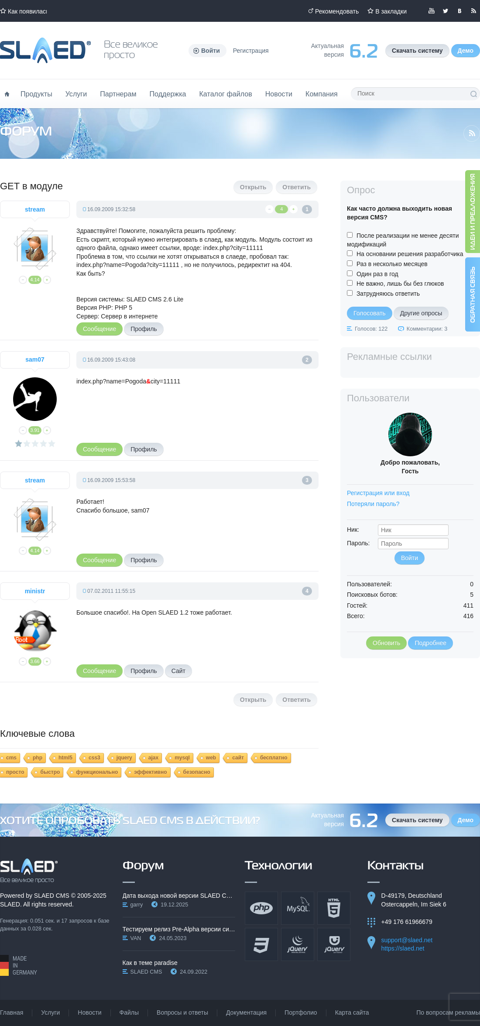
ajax (153, 758)
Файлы (129, 1012)
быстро (50, 772)
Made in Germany (18, 965)
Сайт (178, 670)
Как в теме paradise (150, 962)
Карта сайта (352, 1012)
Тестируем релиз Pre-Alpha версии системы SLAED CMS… (179, 929)
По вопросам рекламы (448, 1012)
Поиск (473, 93)
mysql (182, 758)
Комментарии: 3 (427, 329)
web (211, 758)
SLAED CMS (51, 895)
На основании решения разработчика (410, 253)
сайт (238, 758)
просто (15, 772)
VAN (135, 938)
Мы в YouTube (431, 10)
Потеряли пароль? (373, 503)
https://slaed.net (403, 948)
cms (11, 758)
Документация (246, 1012)
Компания (321, 94)
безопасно (196, 772)
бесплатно (274, 758)
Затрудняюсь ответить (388, 293)
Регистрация (251, 50)
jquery (124, 758)
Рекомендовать (337, 11)
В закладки (391, 11)
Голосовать (369, 313)
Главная (11, 1012)
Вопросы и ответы (182, 1012)
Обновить (386, 643)
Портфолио (301, 1012)
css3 (94, 758)
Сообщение (99, 328)
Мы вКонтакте (459, 10)
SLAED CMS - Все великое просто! (29, 870)
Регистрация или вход (378, 492)
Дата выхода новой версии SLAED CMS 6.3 (179, 895)
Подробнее (430, 643)
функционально (97, 772)
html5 (65, 758)
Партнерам (118, 94)
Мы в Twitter (445, 10)
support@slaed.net (407, 940)
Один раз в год (377, 273)
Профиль (143, 328)
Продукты (36, 94)
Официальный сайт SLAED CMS (45, 50)
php (37, 758)
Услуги (76, 94)
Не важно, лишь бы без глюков (400, 283)
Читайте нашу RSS (473, 10)
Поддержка (168, 94)
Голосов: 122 (371, 329)
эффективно (150, 772)
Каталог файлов (225, 94)
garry (136, 905)
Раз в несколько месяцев (392, 263)
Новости (278, 94)
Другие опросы (421, 313)
